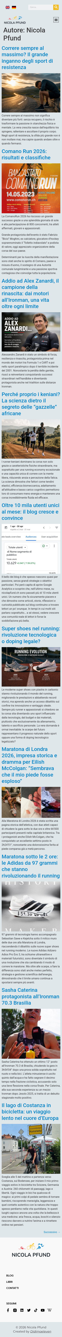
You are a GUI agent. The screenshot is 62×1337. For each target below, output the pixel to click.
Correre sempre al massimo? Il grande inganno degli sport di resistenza (27, 57)
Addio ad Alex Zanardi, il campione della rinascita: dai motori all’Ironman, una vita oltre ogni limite (30, 294)
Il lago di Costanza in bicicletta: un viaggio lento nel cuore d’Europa (30, 1111)
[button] (56, 17)
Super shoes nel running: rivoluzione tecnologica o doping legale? (31, 634)
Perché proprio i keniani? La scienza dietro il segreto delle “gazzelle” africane (31, 404)
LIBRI (9, 1282)
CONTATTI (12, 1288)
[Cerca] (56, 6)
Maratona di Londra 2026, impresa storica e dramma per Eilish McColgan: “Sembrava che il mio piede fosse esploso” (29, 765)
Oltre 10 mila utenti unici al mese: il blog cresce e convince (30, 511)
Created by (32, 1331)
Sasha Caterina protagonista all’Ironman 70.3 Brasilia (30, 996)
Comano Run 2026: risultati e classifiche (26, 154)
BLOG (9, 1276)
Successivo (52, 1232)
